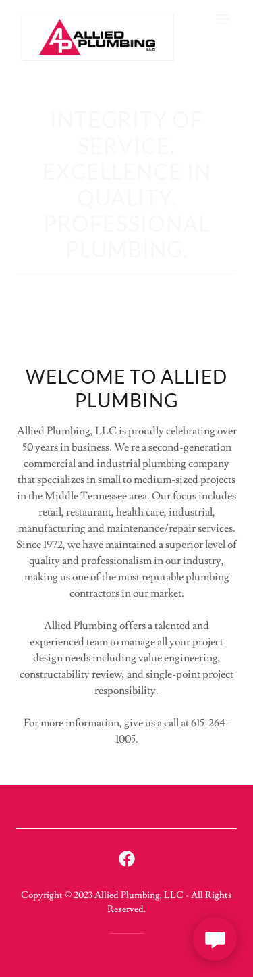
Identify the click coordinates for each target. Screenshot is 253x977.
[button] (223, 18)
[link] (93, 19)
